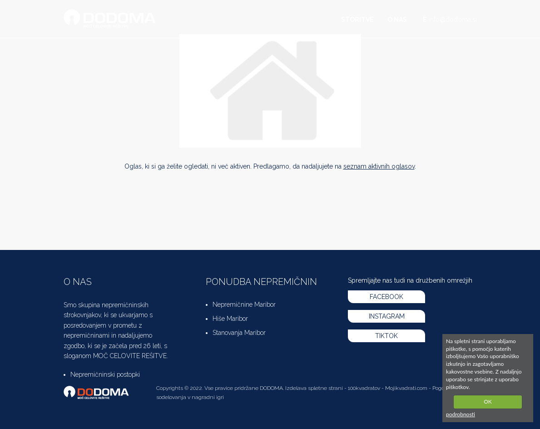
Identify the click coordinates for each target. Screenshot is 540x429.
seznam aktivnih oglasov (379, 166)
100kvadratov (364, 388)
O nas (397, 19)
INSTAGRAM (387, 316)
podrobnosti (460, 414)
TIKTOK (386, 335)
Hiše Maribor (230, 318)
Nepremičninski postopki (105, 374)
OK (488, 401)
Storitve (357, 19)
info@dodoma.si (453, 19)
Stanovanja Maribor (239, 332)
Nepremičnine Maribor (244, 304)
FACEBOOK (386, 296)
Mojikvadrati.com (406, 388)
